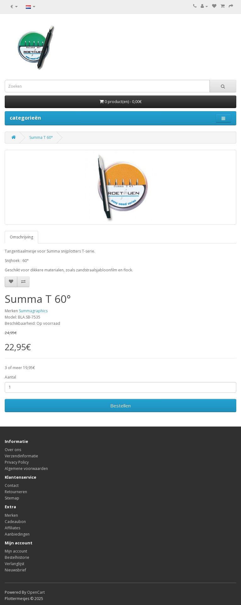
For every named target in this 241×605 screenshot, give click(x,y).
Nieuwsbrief (15, 570)
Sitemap (12, 498)
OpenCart (36, 592)
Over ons (13, 449)
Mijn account (16, 551)
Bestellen (120, 405)
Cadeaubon (15, 521)
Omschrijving (21, 237)
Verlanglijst (14, 563)
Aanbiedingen (17, 534)
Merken (11, 515)
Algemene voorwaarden (26, 468)
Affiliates (12, 528)
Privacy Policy (17, 462)
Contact (12, 485)
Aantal (10, 377)
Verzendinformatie (21, 456)
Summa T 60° (41, 137)
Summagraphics (33, 310)
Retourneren (16, 491)
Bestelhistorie (17, 557)
